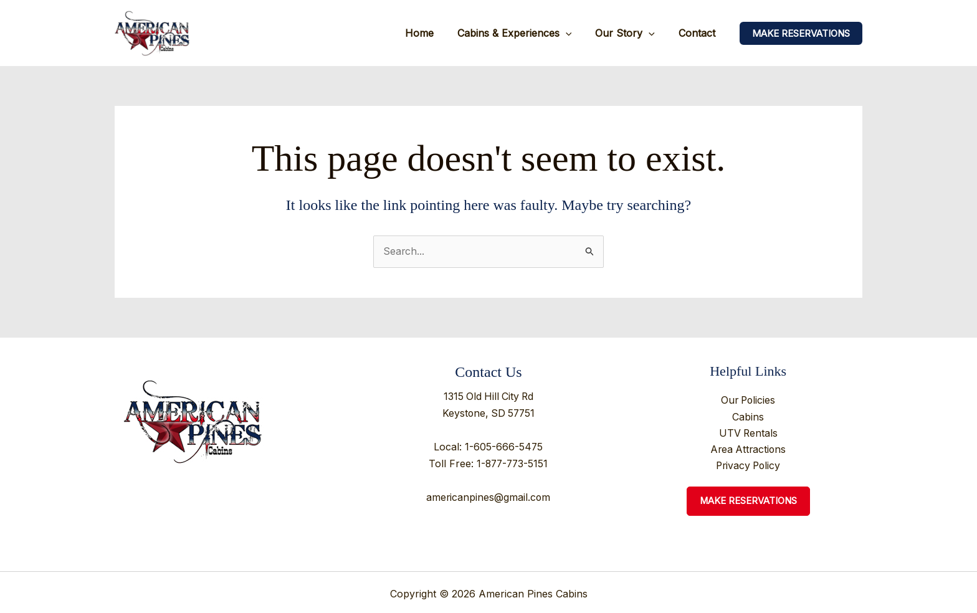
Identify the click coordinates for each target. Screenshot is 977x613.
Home (432, 33)
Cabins (748, 417)
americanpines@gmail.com (488, 495)
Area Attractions (748, 450)
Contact (698, 33)
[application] (575, 33)
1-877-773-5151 (512, 462)
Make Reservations (748, 502)
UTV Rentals (748, 433)
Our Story (630, 33)
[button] (801, 33)
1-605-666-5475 (504, 445)
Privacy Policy (748, 466)
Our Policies (748, 401)
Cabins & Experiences (524, 33)
